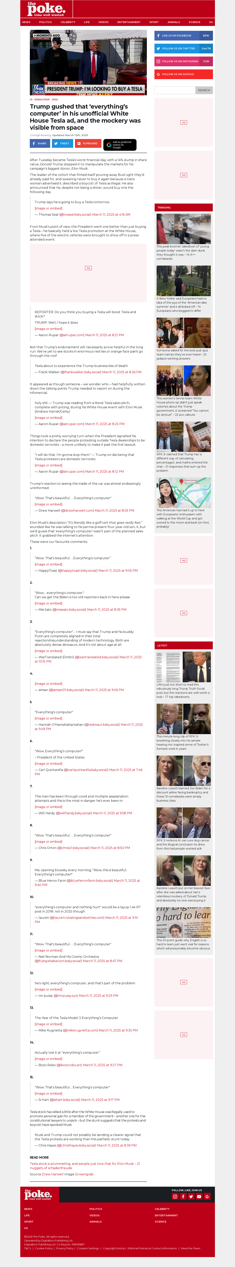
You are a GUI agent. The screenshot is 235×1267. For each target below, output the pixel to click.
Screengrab (84, 1174)
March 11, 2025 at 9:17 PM (100, 1100)
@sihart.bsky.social (65, 1100)
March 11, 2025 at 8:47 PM (102, 961)
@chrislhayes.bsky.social (76, 1145)
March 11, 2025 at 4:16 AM (111, 214)
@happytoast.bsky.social (78, 570)
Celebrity (68, 22)
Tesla (55, 99)
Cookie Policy (44, 1248)
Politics (45, 22)
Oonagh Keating (40, 135)
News (26, 22)
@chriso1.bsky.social (73, 848)
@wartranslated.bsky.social (97, 657)
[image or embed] (48, 208)
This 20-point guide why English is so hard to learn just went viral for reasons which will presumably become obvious (183, 944)
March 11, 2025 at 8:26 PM (122, 372)
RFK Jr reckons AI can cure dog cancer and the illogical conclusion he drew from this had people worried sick (183, 844)
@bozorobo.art (69, 1065)
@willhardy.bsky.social (74, 813)
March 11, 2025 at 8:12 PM (104, 471)
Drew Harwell (53, 1174)
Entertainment (129, 22)
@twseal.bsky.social (75, 214)
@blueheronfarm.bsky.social (90, 880)
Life (87, 22)
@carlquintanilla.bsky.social (86, 770)
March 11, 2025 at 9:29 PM (98, 996)
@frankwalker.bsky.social (80, 372)
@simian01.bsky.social (66, 690)
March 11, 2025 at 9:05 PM (118, 570)
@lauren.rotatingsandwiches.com (77, 918)
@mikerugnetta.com (80, 1030)
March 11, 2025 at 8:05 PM (114, 510)
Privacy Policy (65, 1248)
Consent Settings (88, 1248)
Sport (154, 22)
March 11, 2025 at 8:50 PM (110, 848)
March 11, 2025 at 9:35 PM (118, 1030)
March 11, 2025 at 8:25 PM (105, 424)
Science (194, 22)
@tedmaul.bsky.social (102, 725)
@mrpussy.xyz (66, 996)
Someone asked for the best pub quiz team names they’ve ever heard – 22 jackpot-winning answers (182, 354)
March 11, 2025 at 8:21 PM (104, 335)
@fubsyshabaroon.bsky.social (58, 961)
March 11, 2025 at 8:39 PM (117, 1145)
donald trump (42, 99)
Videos (103, 22)
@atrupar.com (71, 335)
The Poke (46, 9)
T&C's (27, 1248)
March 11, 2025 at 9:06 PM (104, 690)
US (211, 22)
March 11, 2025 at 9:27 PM (102, 1065)
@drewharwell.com (77, 510)
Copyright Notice (114, 1248)
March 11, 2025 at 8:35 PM (107, 609)
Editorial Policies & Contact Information (152, 1248)
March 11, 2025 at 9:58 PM (112, 813)
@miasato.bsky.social (69, 609)
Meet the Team (190, 1248)
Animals (174, 22)
